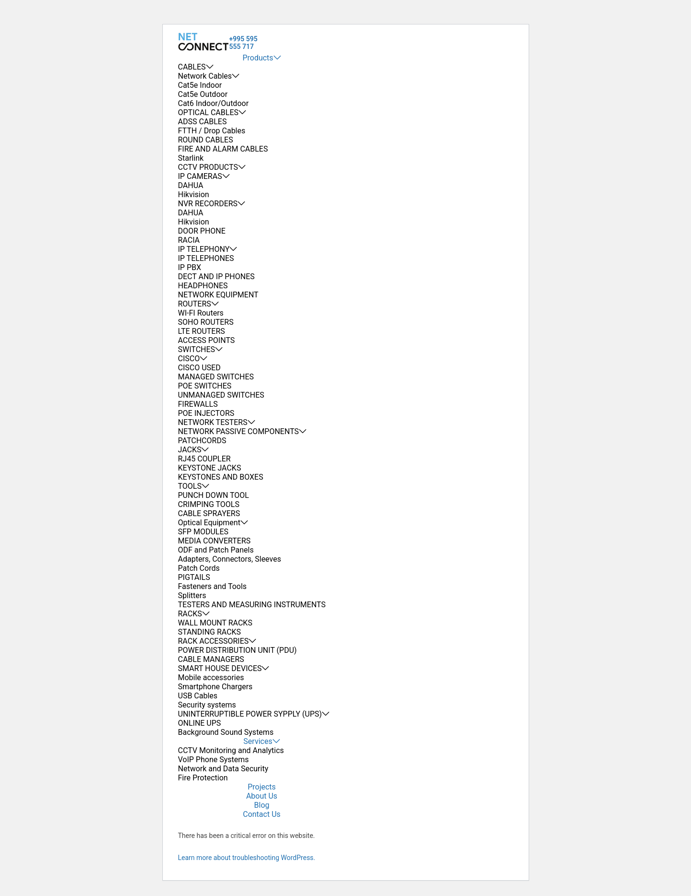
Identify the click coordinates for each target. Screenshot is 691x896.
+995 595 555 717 (243, 42)
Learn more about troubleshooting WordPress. (247, 857)
